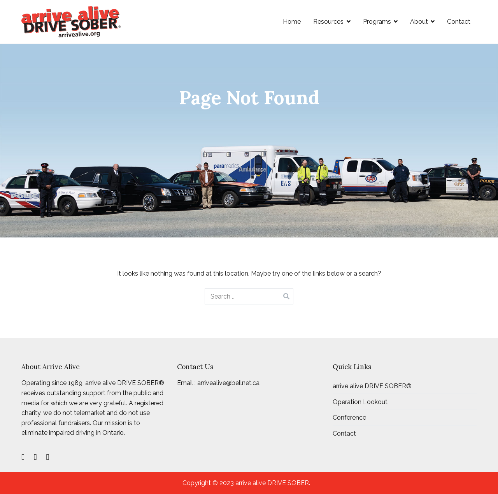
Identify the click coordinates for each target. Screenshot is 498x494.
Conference (349, 417)
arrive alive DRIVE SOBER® (372, 386)
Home (292, 21)
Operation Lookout (360, 402)
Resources (328, 21)
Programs (377, 21)
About (419, 21)
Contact (458, 21)
